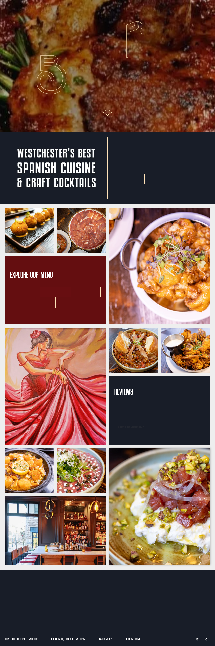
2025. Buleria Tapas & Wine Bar (21, 639)
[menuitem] (46, 6)
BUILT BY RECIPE (132, 639)
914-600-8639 (105, 639)
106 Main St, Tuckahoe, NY (64, 639)
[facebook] (202, 639)
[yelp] (207, 639)
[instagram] (198, 639)
